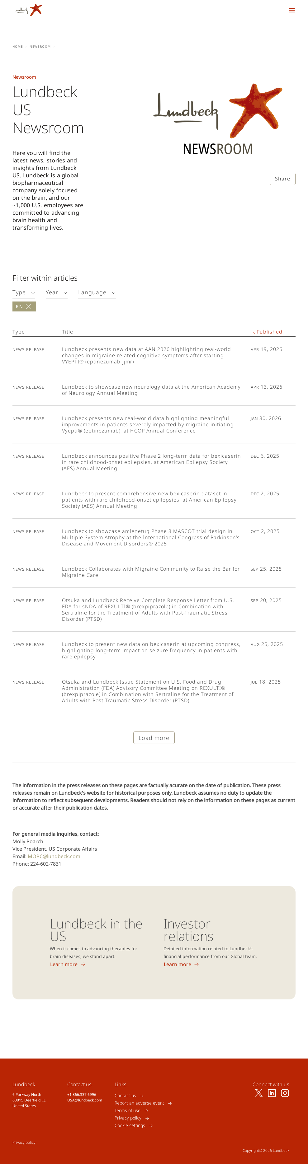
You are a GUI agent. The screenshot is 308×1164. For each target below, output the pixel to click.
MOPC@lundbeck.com (54, 856)
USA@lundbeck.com (84, 1100)
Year (52, 292)
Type (19, 292)
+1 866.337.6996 (81, 1094)
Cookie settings (130, 1126)
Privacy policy (128, 1118)
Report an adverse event (139, 1103)
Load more (154, 737)
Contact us (125, 1096)
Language (92, 292)
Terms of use (127, 1111)
